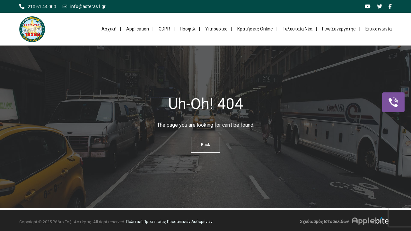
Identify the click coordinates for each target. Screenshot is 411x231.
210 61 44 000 (42, 6)
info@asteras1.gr (84, 6)
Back (205, 144)
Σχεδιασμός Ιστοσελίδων (324, 221)
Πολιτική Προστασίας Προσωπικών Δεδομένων (169, 221)
